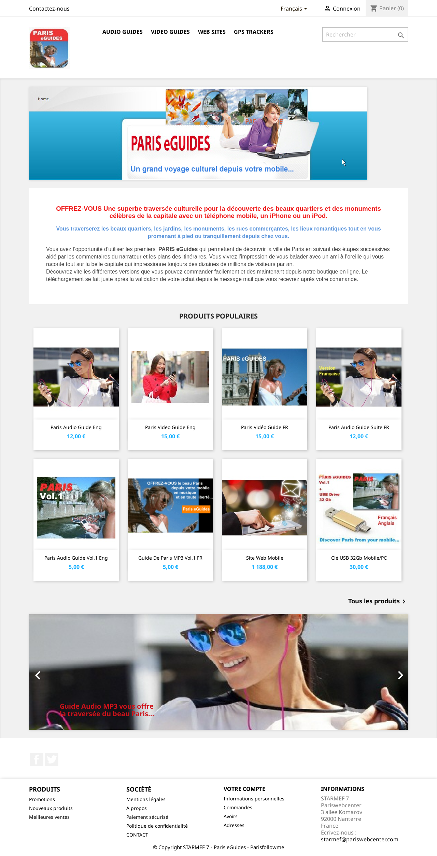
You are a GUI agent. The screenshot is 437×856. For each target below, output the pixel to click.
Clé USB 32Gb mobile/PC (359, 558)
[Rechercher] (365, 34)
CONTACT (137, 834)
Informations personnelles (254, 798)
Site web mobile (264, 558)
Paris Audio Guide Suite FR (358, 427)
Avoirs (231, 816)
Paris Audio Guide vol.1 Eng (76, 558)
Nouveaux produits (51, 808)
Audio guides (122, 31)
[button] (57, 672)
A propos (136, 808)
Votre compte (244, 789)
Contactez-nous (49, 8)
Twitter (51, 759)
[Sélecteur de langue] (295, 9)
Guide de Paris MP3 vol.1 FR (170, 558)
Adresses (234, 825)
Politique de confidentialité (157, 826)
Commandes (238, 807)
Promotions (42, 799)
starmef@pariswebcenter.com (359, 839)
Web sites (212, 31)
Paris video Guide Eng (170, 427)
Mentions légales (146, 799)
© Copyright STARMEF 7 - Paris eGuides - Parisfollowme (218, 847)
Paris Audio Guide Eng (76, 427)
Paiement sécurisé (147, 817)
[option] (218, 672)
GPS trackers (253, 31)
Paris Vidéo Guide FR (264, 427)
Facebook (36, 759)
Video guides (170, 31)
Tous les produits (378, 601)
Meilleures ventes (49, 817)
